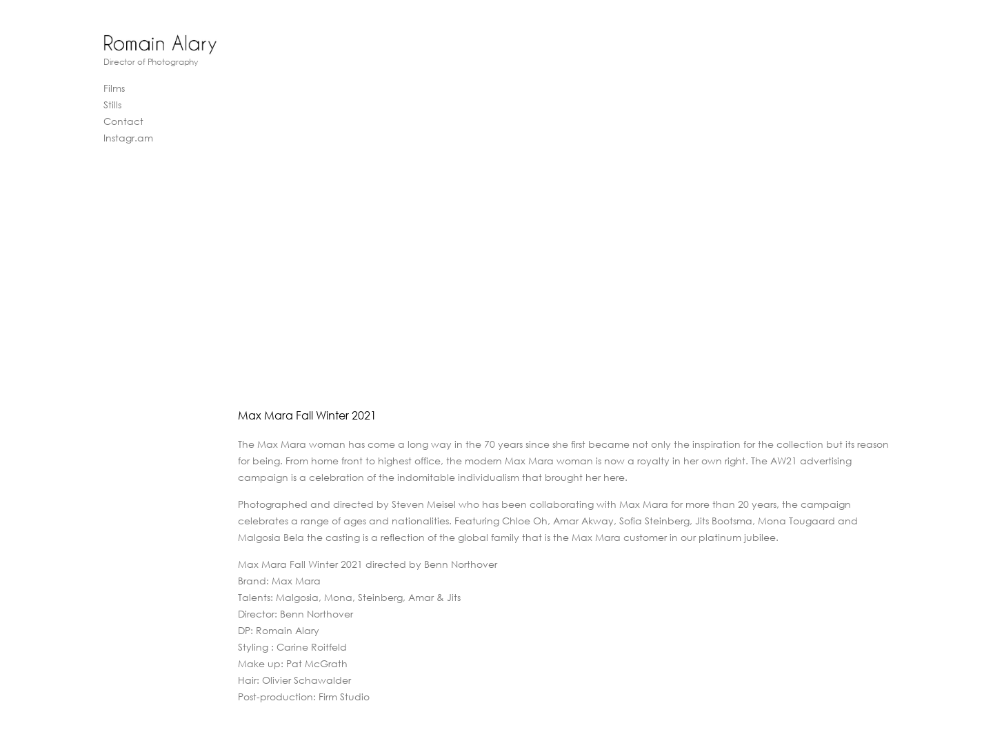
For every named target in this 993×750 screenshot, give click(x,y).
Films (114, 88)
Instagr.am (128, 137)
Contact (123, 121)
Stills (112, 104)
